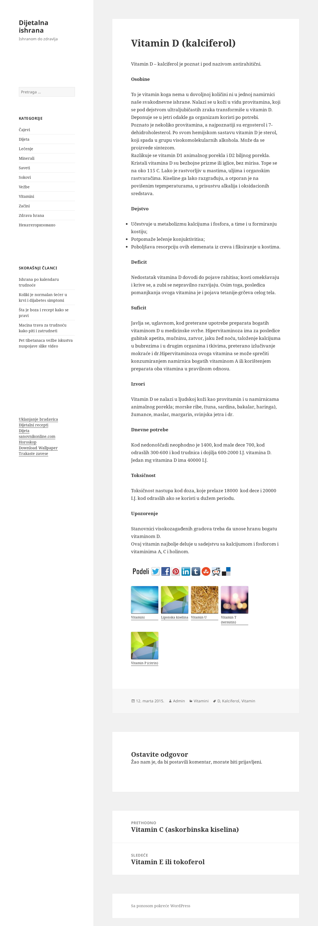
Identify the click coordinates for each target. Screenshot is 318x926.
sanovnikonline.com (37, 436)
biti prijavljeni (245, 762)
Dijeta (24, 139)
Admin (179, 700)
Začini (24, 205)
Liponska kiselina (174, 617)
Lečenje (26, 148)
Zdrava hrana (31, 215)
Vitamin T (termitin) (228, 619)
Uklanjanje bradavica (38, 419)
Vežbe (24, 186)
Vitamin (248, 700)
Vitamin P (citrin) (144, 663)
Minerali (26, 158)
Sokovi (25, 177)
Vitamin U (199, 617)
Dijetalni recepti (33, 424)
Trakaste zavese (33, 453)
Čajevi (24, 129)
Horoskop (28, 442)
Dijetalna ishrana (34, 26)
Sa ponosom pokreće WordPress (160, 905)
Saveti (24, 167)
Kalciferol (230, 700)
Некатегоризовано (37, 224)
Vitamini (26, 196)
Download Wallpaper (38, 447)
